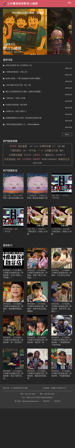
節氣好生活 (64, 165)
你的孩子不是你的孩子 (49, 165)
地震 (24, 156)
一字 (42, 161)
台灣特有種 (45, 152)
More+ (67, 140)
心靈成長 (36, 161)
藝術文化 (49, 161)
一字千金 (31, 156)
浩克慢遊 (13, 152)
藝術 (63, 152)
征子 (54, 152)
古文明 (36, 152)
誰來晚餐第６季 (60, 161)
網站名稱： (15, 394)
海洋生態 (27, 161)
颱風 (19, 165)
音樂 (31, 152)
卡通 (58, 152)
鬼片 (61, 156)
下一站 (40, 157)
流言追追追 (9, 165)
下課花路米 (15, 156)
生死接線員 (26, 165)
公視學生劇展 (15, 161)
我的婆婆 (22, 152)
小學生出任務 (37, 169)
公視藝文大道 (51, 156)
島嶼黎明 (36, 165)
